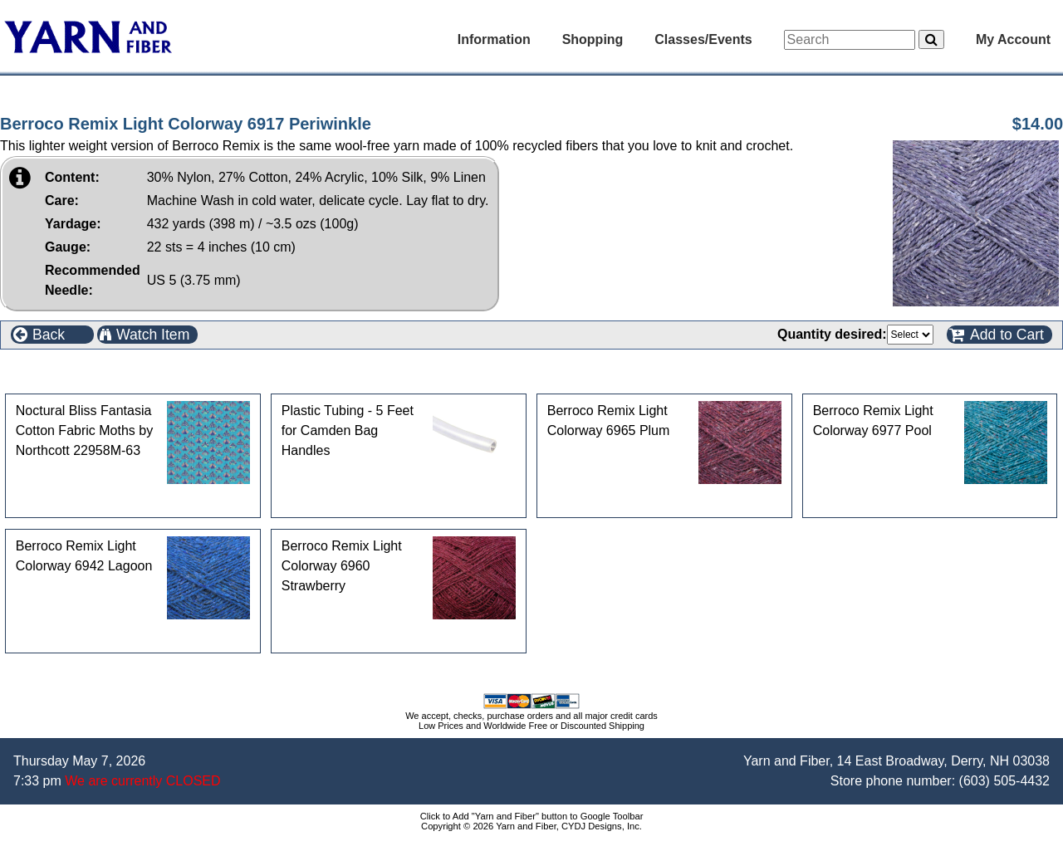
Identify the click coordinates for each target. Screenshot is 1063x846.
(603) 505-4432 (1004, 781)
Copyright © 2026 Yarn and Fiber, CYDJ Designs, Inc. (531, 826)
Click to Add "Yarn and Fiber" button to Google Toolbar (532, 816)
